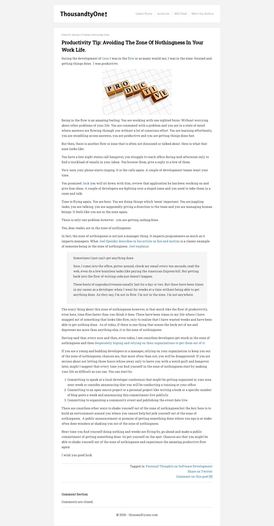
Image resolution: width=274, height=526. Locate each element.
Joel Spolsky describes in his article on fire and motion (139, 241)
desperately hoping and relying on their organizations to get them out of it (150, 343)
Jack (85, 183)
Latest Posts (144, 13)
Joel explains (139, 246)
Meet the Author (203, 13)
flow (131, 58)
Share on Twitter (200, 471)
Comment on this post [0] (194, 476)
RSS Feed (181, 13)
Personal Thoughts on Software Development (179, 466)
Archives (163, 13)
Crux (105, 58)
